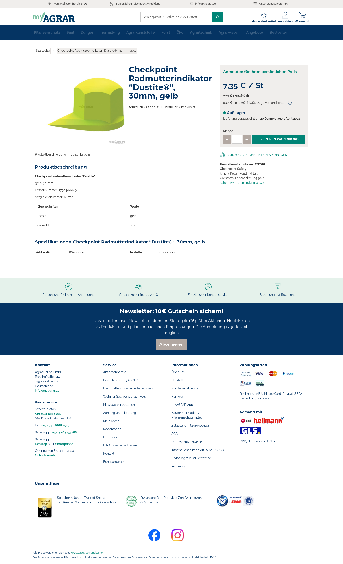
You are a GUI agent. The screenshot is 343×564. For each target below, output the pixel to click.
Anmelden (283, 21)
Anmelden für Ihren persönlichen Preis (260, 73)
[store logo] (56, 17)
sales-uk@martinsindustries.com (243, 184)
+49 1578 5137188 (64, 432)
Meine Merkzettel (261, 21)
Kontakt (108, 453)
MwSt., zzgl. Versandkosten (87, 552)
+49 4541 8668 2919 (55, 425)
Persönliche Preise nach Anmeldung (138, 3)
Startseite (43, 52)
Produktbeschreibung (50, 156)
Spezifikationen (81, 156)
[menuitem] (47, 34)
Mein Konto (111, 421)
